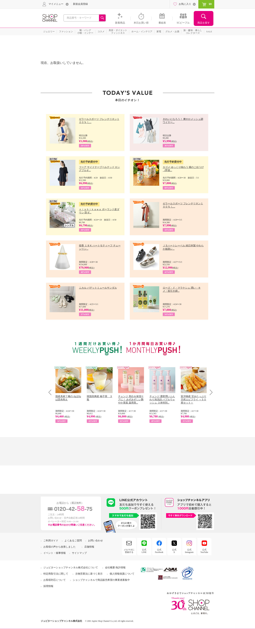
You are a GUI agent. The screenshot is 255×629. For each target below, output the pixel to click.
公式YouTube (204, 550)
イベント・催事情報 (54, 553)
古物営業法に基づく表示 (89, 573)
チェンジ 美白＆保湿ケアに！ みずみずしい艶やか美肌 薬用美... (131, 399)
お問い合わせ (95, 540)
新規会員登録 (80, 4)
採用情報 (48, 586)
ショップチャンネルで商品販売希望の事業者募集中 (101, 580)
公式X (174, 550)
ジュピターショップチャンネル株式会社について (70, 567)
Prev (51, 392)
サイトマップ (79, 553)
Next (210, 392)
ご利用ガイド (50, 540)
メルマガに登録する (129, 550)
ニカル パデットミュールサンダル (98, 287)
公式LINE (144, 550)
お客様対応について (54, 580)
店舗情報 (89, 546)
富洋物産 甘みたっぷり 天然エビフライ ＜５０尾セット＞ (193, 399)
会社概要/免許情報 (115, 567)
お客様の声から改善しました (59, 546)
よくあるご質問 (73, 540)
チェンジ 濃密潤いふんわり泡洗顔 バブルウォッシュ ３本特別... (162, 399)
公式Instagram (189, 550)
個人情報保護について (122, 573)
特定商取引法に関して (55, 573)
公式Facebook (159, 550)
